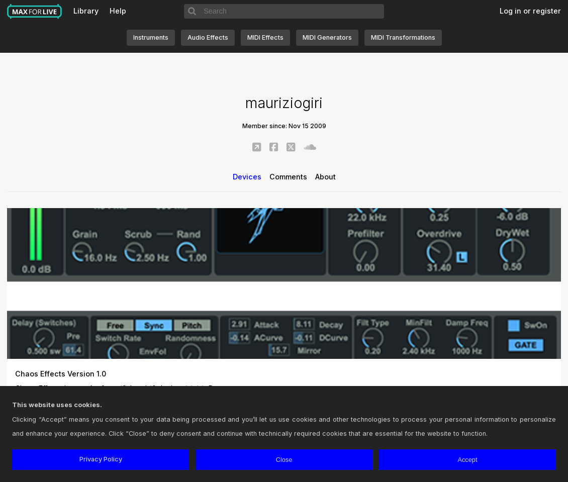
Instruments (150, 37)
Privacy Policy (100, 459)
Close (284, 459)
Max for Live (34, 11)
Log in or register (530, 11)
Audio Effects (207, 37)
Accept (467, 459)
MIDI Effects (265, 37)
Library (86, 11)
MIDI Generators (327, 37)
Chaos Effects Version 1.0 (60, 373)
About (325, 176)
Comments (288, 176)
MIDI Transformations (403, 37)
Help (118, 11)
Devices (247, 176)
